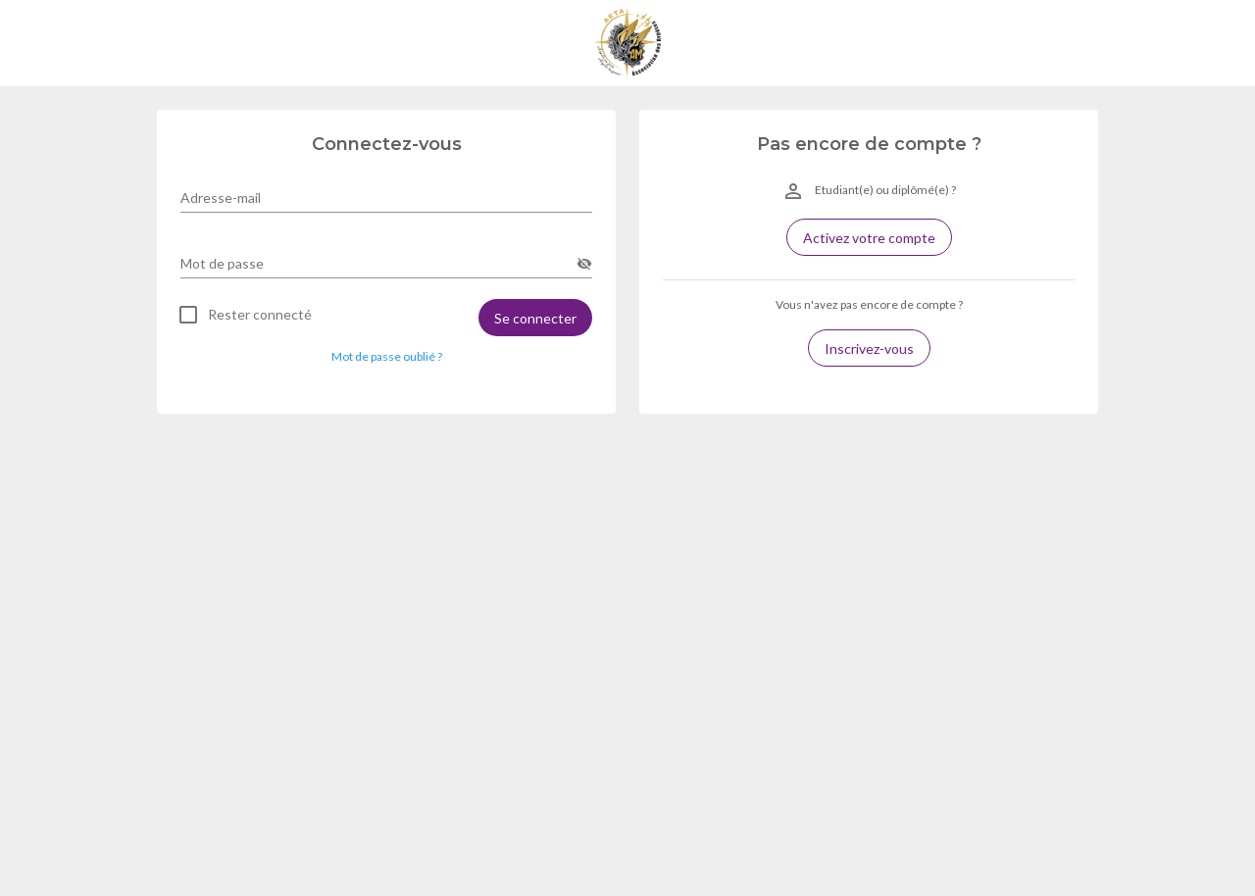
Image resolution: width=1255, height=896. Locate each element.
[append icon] (584, 264)
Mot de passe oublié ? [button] (386, 356)
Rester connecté (260, 315)
